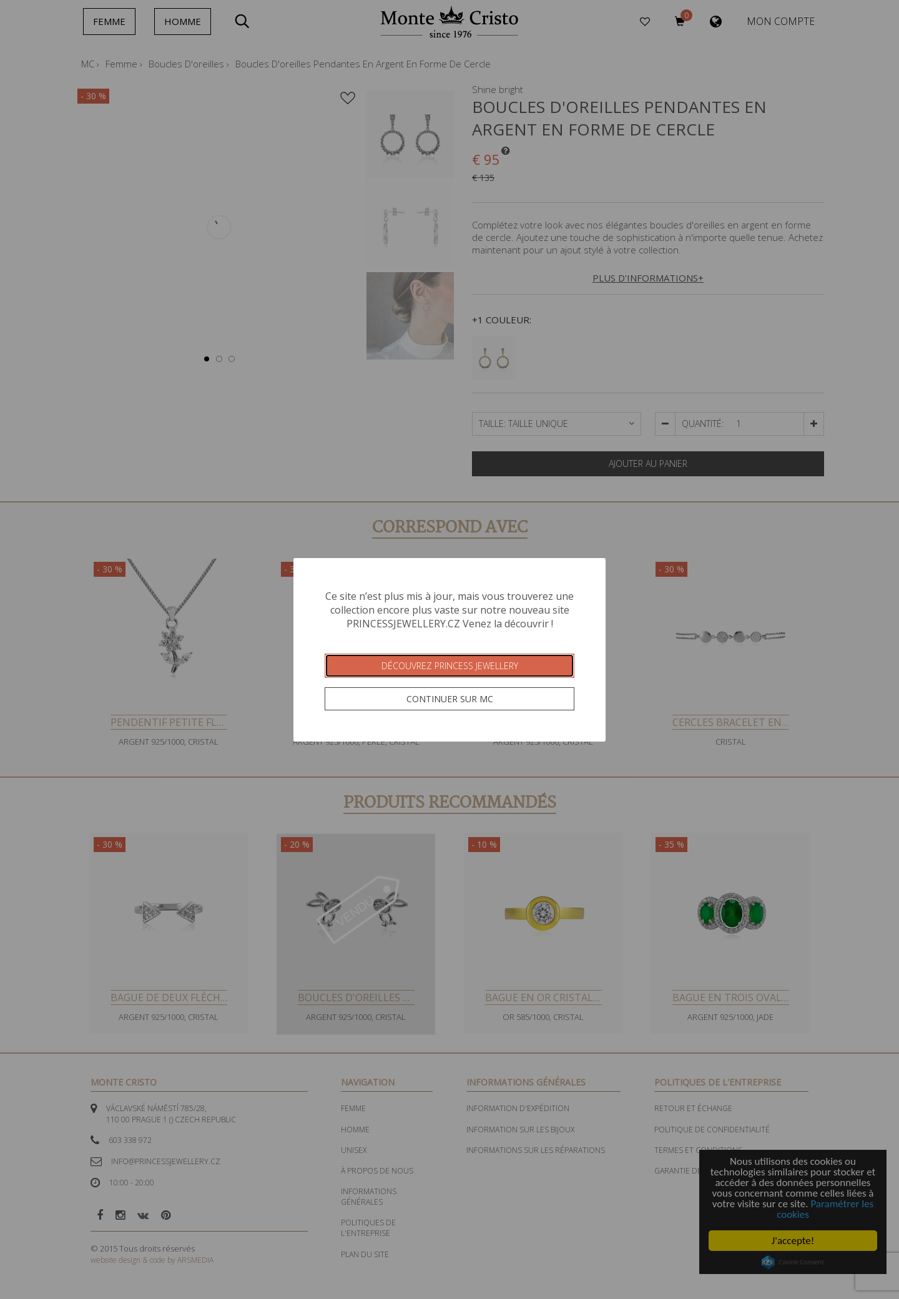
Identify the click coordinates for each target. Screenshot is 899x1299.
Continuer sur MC (449, 699)
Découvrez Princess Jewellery (449, 666)
